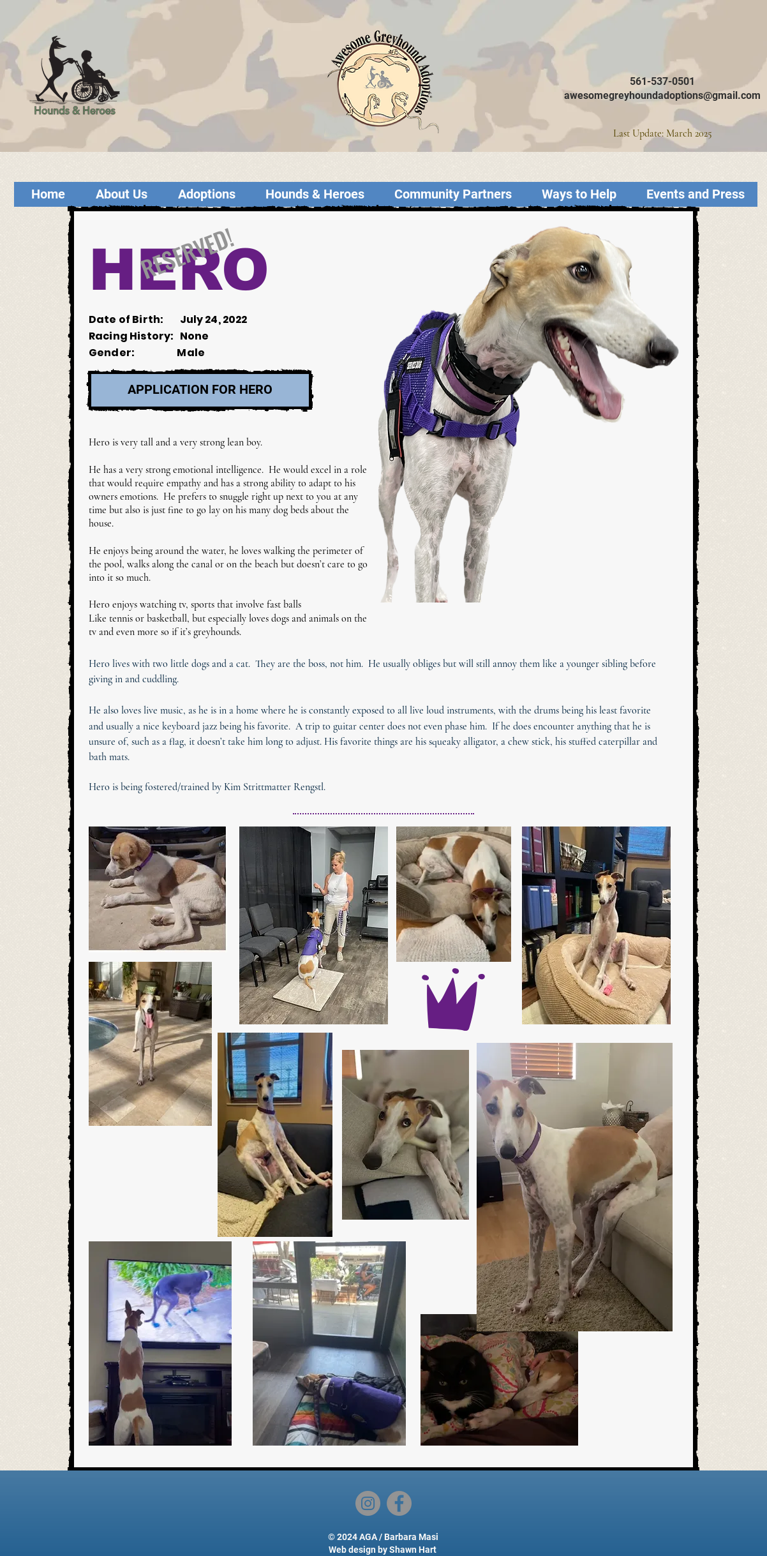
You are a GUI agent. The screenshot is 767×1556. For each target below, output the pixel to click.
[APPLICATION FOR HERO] (200, 390)
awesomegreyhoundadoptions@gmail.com (662, 95)
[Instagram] (367, 1503)
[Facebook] (399, 1503)
